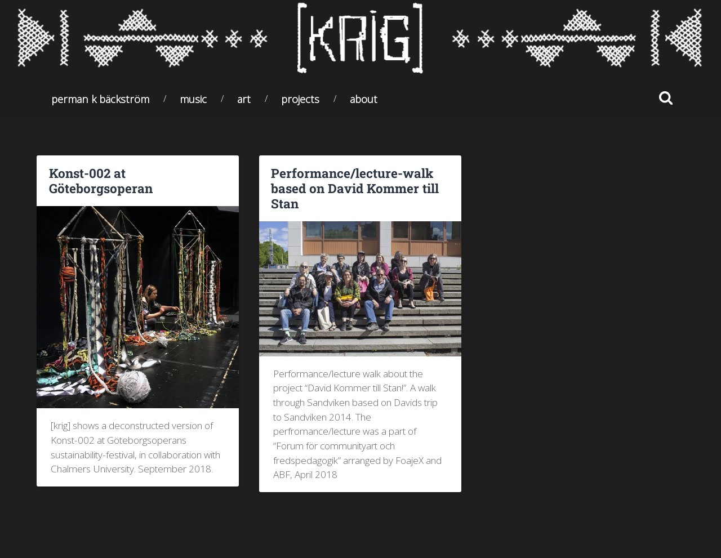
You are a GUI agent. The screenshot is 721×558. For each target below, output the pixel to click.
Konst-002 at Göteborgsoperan (101, 180)
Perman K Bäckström (100, 99)
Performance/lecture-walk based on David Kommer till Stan (355, 188)
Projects (300, 99)
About (363, 99)
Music (193, 99)
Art (244, 99)
